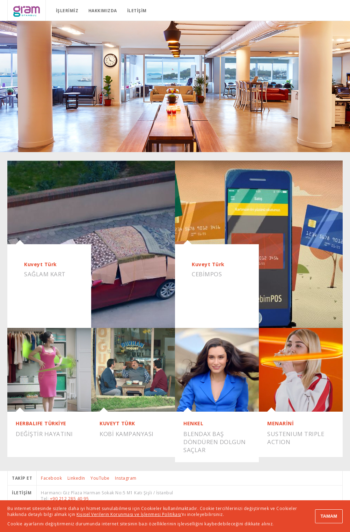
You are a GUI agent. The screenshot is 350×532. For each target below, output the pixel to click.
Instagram (126, 478)
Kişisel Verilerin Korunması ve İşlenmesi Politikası (128, 514)
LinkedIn (76, 478)
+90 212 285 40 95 (69, 499)
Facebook (51, 478)
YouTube (100, 478)
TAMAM (329, 516)
